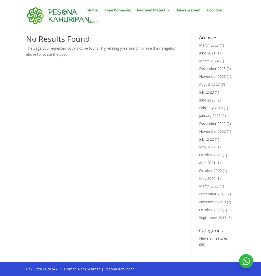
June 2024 (207, 53)
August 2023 (209, 84)
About (92, 22)
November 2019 (212, 201)
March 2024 (209, 61)
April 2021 (207, 162)
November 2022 (212, 131)
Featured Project (151, 10)
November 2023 (212, 76)
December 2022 (212, 123)
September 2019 (212, 217)
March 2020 (209, 186)
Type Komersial (117, 10)
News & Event (189, 10)
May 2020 (207, 178)
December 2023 (212, 68)
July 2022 (206, 139)
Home (92, 10)
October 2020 (210, 170)
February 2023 (211, 107)
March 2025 (209, 45)
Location (214, 10)
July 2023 (206, 92)
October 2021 (210, 154)
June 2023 (207, 100)
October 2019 (210, 209)
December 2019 (212, 194)
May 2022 (207, 146)
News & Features (213, 238)
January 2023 (209, 115)
